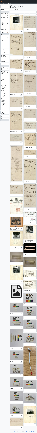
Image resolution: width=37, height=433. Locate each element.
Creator (2, 32)
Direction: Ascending (33, 14)
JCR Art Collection (4, 30)
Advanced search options (15, 11)
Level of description (3, 113)
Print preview (12, 14)
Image (4, 120)
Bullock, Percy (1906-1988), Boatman (4, 72)
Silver (4, 19)
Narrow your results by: (4, 6)
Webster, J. (4, 51)
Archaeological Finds (4, 15)
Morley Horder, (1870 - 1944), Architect (4, 108)
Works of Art (4, 21)
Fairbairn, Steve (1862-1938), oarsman (4, 83)
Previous (13, 431)
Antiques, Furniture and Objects (4, 23)
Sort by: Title (26, 14)
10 (24, 431)
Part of (2, 9)
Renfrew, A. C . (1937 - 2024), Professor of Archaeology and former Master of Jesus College (4, 93)
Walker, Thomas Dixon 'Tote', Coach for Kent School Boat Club (4, 76)
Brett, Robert (4, 61)
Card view (17, 14)
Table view (21, 14)
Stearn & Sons (4, 60)
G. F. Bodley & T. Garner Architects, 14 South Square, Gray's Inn (4, 57)
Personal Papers (4, 17)
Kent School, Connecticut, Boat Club (4, 68)
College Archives (4, 13)
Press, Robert (4, 49)
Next (33, 431)
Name (2, 64)
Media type (3, 116)
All (1, 11)
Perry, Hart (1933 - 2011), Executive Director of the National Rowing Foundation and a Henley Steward (4, 99)
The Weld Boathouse (4, 80)
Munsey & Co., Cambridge (4, 53)
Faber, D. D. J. (4, 40)
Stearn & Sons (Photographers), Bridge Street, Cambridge (4, 37)
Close (15, 5)
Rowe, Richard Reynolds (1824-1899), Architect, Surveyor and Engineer (4, 45)
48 (31, 431)
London (4, 42)
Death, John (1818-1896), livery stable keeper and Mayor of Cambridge (4, 87)
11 (26, 431)
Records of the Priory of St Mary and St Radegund (4, 27)
